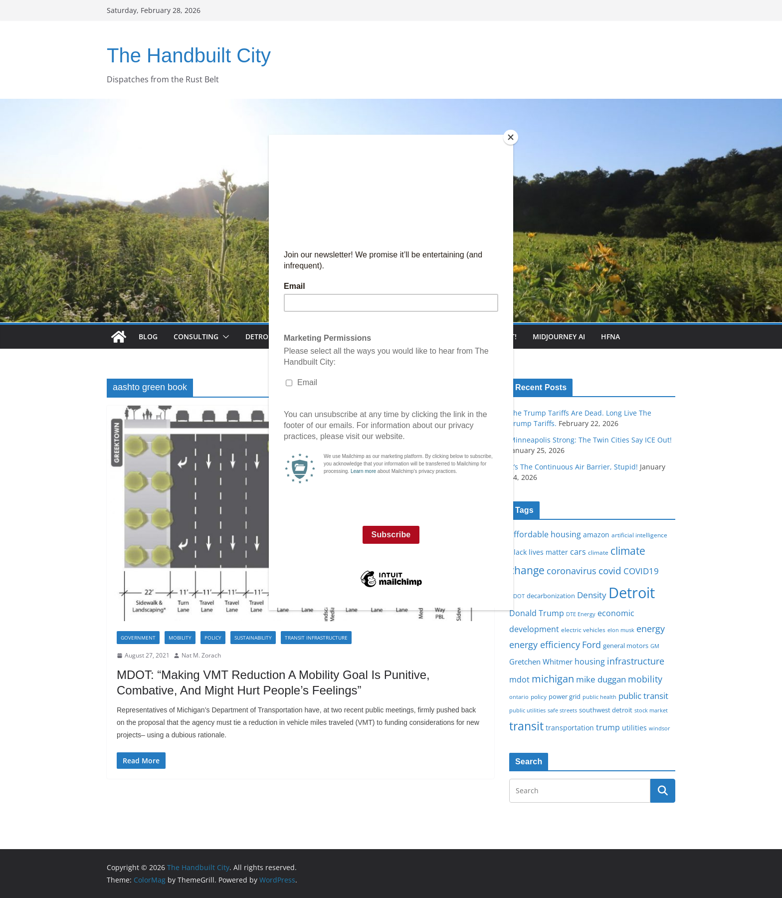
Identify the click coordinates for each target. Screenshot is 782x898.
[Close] (510, 137)
